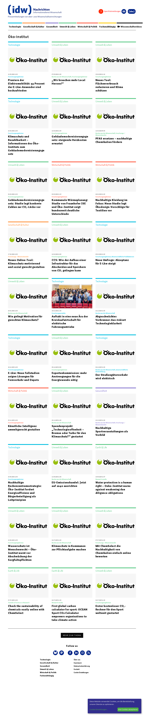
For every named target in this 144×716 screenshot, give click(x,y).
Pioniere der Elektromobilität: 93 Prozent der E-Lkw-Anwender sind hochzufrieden (26, 85)
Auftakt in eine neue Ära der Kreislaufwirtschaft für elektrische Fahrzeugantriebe (70, 322)
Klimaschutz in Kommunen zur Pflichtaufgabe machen (69, 548)
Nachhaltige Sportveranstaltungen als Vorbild (112, 431)
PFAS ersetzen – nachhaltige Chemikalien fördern (114, 140)
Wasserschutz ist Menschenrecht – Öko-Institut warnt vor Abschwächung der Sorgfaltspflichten (22, 553)
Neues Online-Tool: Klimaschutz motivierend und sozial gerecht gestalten (26, 263)
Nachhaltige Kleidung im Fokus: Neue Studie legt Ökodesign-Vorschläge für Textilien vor (112, 205)
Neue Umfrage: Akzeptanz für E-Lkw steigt (112, 262)
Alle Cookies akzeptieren (128, 709)
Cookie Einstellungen (81, 672)
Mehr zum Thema (72, 635)
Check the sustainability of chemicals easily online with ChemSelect (26, 609)
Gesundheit (53, 26)
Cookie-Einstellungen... (99, 709)
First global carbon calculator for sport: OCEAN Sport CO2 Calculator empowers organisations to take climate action (69, 613)
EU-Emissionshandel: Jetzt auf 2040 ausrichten (69, 484)
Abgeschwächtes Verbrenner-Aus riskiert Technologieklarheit (111, 320)
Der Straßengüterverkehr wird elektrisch (112, 376)
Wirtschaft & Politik (89, 26)
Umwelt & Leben (69, 26)
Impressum (78, 663)
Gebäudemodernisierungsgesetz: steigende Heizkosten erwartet (70, 140)
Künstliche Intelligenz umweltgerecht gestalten (24, 428)
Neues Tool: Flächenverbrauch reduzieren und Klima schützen (109, 85)
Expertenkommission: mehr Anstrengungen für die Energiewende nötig (69, 376)
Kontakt (76, 669)
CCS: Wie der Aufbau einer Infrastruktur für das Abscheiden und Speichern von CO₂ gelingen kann (69, 265)
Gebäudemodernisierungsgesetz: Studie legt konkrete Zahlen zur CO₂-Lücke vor (26, 203)
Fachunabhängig (110, 26)
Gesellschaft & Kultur (34, 26)
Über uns (77, 660)
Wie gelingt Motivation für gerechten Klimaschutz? (25, 318)
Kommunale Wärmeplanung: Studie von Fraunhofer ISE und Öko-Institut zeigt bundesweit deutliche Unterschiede (70, 207)
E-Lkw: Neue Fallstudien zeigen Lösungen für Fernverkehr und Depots (23, 376)
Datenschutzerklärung (82, 666)
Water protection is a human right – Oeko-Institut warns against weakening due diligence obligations (114, 488)
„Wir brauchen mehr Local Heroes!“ (68, 82)
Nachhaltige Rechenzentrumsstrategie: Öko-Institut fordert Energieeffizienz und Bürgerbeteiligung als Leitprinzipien (25, 491)
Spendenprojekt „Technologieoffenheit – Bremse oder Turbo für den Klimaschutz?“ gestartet (69, 431)
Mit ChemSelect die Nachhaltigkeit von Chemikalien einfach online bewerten (113, 551)
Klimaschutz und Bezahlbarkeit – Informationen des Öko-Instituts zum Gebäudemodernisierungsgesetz (26, 145)
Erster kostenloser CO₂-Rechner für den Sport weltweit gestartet (111, 609)
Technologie (15, 26)
